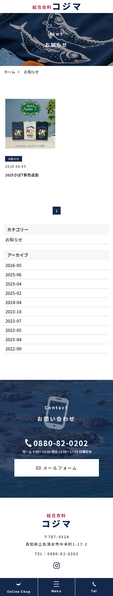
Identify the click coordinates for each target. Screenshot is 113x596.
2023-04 (13, 339)
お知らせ (13, 239)
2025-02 (13, 293)
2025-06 (13, 274)
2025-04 (13, 284)
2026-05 (13, 265)
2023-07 (13, 321)
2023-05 (13, 330)
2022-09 (13, 348)
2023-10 (13, 311)
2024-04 (13, 302)
